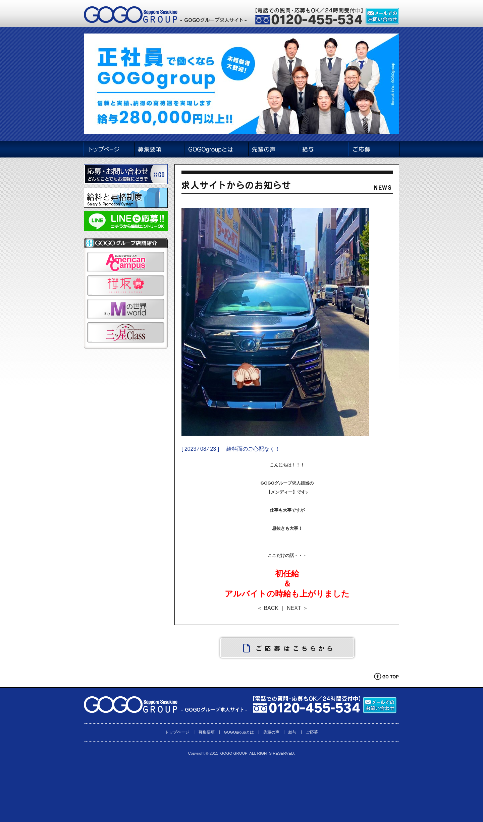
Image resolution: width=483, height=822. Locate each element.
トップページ (177, 732)
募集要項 (207, 732)
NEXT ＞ (297, 608)
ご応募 (312, 732)
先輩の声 (271, 732)
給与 (292, 732)
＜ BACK (267, 608)
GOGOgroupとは (239, 732)
